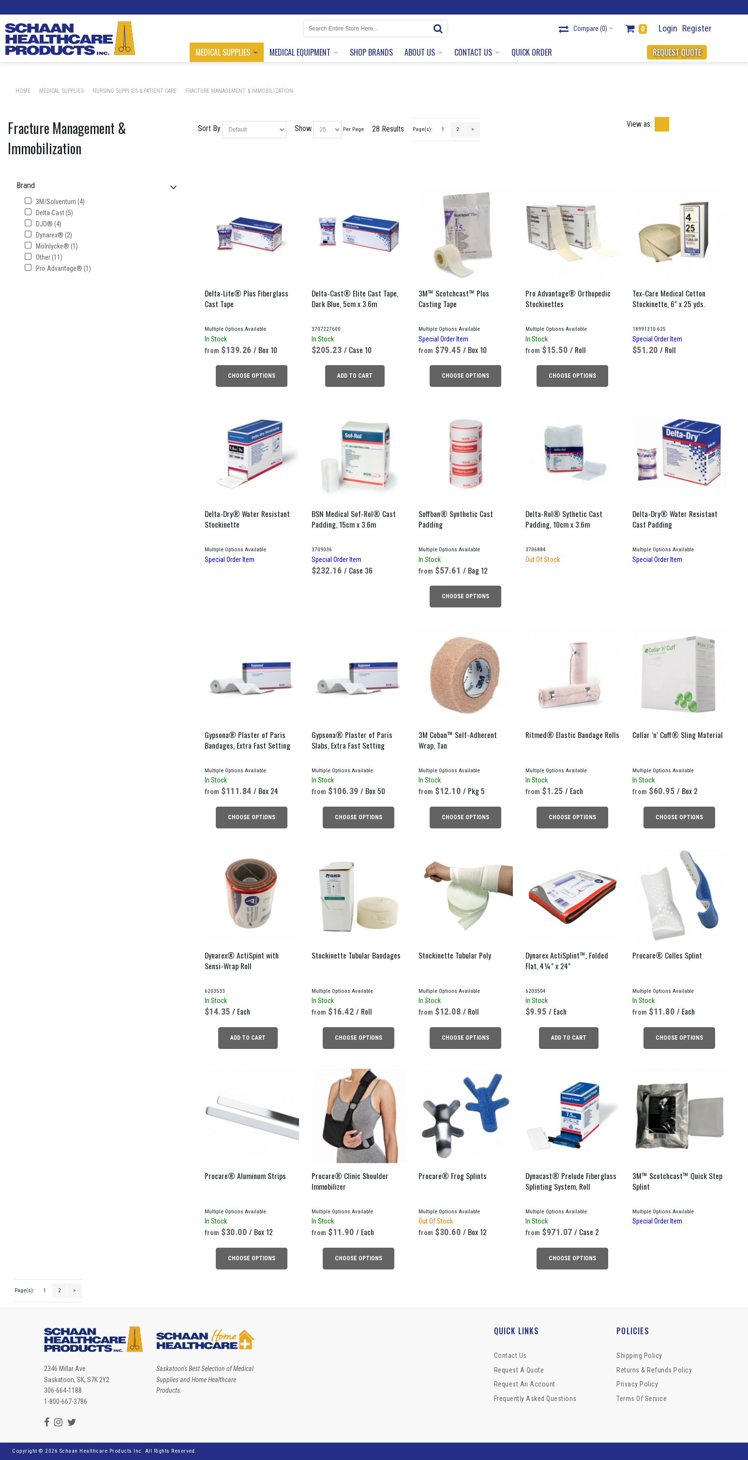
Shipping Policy (639, 1355)
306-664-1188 (63, 1390)
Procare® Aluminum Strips (245, 1175)
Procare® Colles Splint (667, 955)
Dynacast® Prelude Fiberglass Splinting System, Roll (570, 1181)
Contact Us (510, 1355)
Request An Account (524, 1384)
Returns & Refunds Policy (654, 1370)
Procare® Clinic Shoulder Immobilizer (350, 1181)
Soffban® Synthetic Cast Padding (456, 519)
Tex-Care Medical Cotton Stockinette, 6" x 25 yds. (668, 298)
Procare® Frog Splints (453, 1175)
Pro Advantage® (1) (58, 268)
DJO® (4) (43, 224)
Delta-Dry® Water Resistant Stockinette (247, 519)
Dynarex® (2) (48, 235)
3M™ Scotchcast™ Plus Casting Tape (454, 298)
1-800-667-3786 (65, 1401)
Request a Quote (519, 1370)
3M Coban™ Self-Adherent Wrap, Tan (458, 740)
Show (303, 128)
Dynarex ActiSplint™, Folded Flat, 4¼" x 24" (566, 960)
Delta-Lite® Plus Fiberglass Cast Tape (246, 298)
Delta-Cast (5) (49, 213)
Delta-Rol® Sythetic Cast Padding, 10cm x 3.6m (563, 519)
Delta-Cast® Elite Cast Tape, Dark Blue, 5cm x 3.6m (355, 298)
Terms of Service (641, 1398)
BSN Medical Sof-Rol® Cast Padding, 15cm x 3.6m (354, 519)
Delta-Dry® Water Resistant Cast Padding (675, 519)
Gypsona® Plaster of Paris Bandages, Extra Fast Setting (247, 740)
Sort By (209, 128)
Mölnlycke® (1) (51, 246)
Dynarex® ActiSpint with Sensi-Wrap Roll (242, 960)
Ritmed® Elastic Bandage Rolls (572, 734)
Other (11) (43, 257)
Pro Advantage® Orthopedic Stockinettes (568, 298)
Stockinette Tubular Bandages (356, 955)
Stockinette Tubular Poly (455, 955)
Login (667, 28)
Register (697, 28)
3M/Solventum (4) (55, 202)
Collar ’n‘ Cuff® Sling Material (677, 734)
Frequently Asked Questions (535, 1398)
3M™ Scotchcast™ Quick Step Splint (677, 1181)
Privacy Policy (637, 1384)
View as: (639, 124)
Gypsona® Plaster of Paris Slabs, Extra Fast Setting (352, 740)
